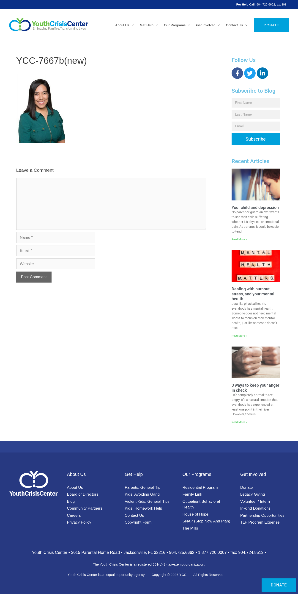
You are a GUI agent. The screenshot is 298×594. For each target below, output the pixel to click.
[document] (149, 297)
